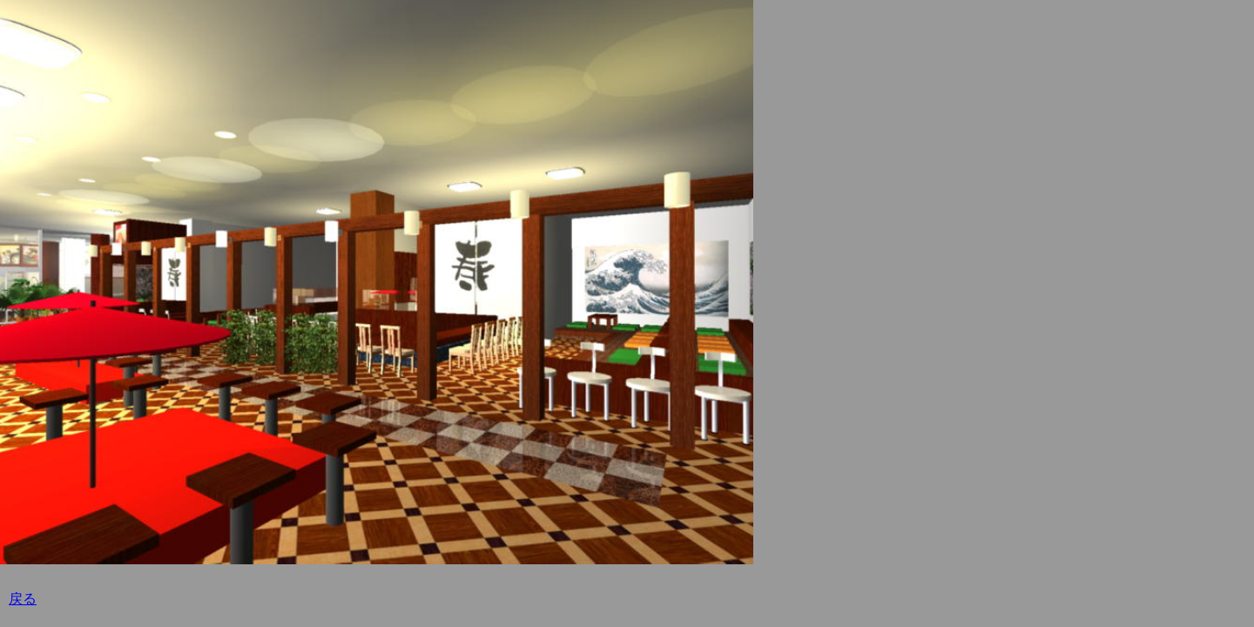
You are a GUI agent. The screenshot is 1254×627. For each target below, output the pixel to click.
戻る (23, 598)
